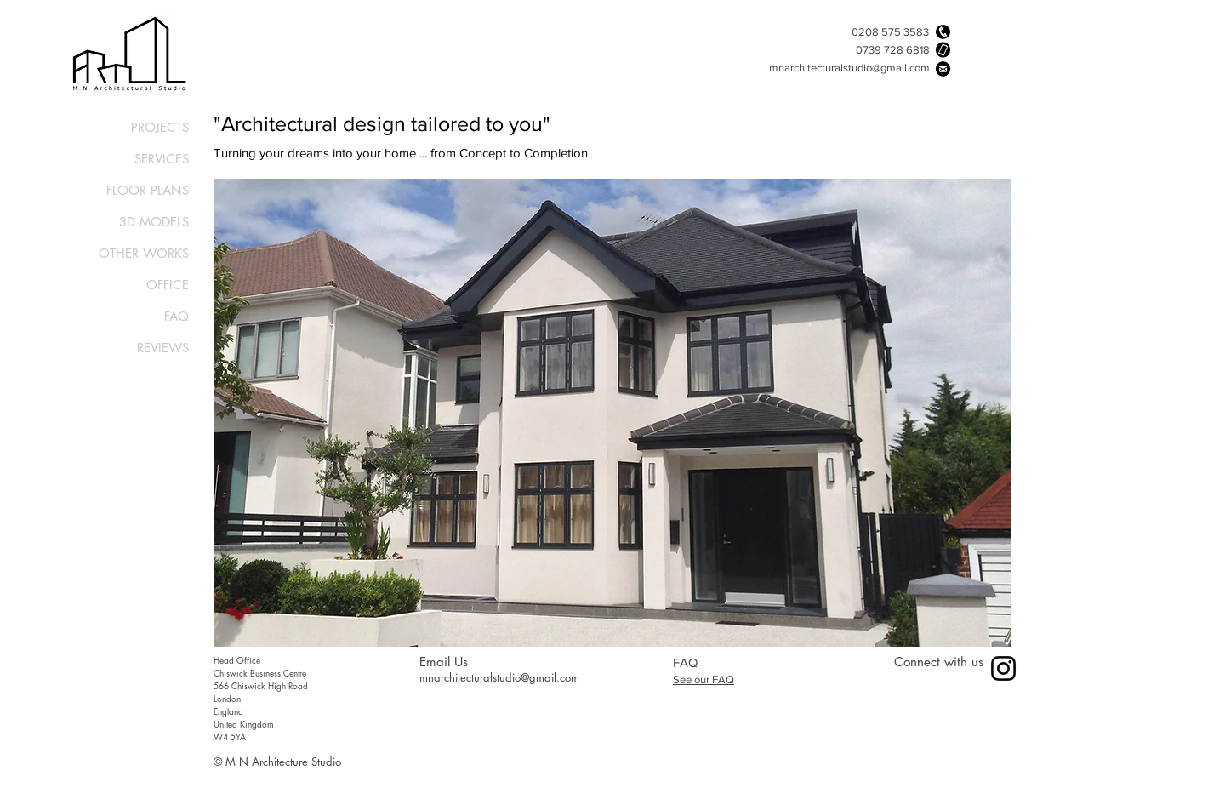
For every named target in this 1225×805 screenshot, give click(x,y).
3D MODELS (154, 222)
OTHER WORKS (144, 253)
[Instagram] (1003, 668)
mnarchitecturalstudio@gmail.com (849, 67)
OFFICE (167, 285)
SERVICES (161, 159)
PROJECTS (160, 127)
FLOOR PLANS (147, 190)
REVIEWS (163, 348)
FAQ (176, 316)
